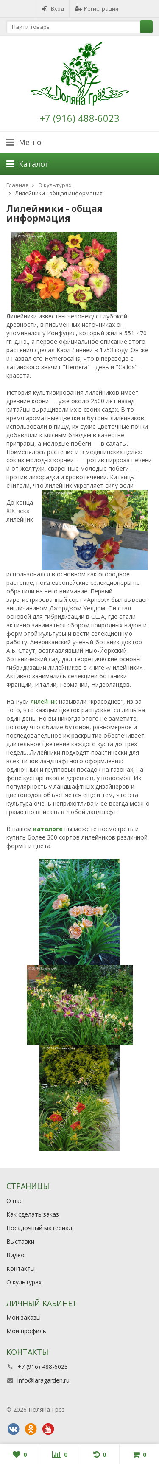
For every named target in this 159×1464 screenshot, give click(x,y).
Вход (53, 8)
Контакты (20, 1268)
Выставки (20, 1241)
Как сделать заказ (32, 1214)
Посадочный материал (39, 1228)
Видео (15, 1255)
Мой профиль (26, 1331)
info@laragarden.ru (43, 1380)
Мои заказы (23, 1317)
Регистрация (96, 8)
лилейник (44, 701)
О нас (14, 1201)
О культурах (24, 1282)
